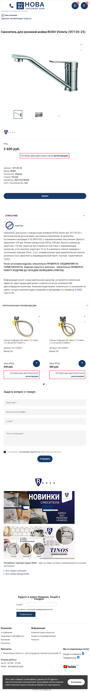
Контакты (5, 643)
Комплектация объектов (42, 632)
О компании (6, 632)
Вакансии (5, 639)
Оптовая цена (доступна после (44, 155)
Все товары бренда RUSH (17, 574)
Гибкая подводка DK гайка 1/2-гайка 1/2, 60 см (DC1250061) (66, 341)
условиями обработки (29, 452)
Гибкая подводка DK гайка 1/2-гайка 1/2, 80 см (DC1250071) (21, 341)
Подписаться (26, 614)
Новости (35, 639)
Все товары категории (16, 571)
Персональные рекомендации (19, 305)
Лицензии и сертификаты (12, 636)
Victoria (18, 174)
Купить (45, 196)
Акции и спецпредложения (43, 636)
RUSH (13, 171)
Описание (11, 215)
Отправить (45, 459)
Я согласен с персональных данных (34, 452)
